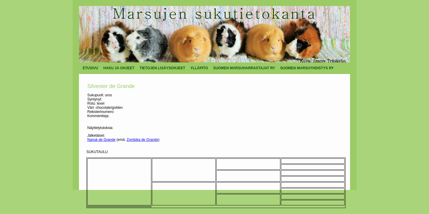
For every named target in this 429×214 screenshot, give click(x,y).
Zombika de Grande (142, 140)
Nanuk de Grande (101, 140)
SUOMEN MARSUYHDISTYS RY (307, 68)
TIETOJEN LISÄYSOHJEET (162, 68)
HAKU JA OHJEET (118, 68)
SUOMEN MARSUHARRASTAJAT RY (244, 68)
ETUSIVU (90, 68)
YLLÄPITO (199, 68)
